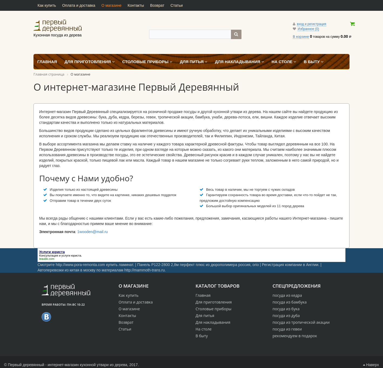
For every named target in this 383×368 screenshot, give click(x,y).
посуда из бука (286, 308)
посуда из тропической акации (301, 322)
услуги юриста (71, 255)
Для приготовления (214, 302)
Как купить (47, 5)
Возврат (157, 5)
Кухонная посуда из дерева (57, 25)
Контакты (136, 5)
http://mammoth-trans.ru (144, 270)
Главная (203, 295)
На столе (203, 329)
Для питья (205, 315)
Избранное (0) (308, 29)
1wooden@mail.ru (92, 232)
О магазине (111, 5)
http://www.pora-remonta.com (80, 265)
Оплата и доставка (78, 5)
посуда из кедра (287, 295)
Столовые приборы (213, 308)
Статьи (176, 5)
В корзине (301, 37)
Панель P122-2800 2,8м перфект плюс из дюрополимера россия (193, 265)
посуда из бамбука (290, 302)
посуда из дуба (286, 315)
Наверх (371, 365)
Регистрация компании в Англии (290, 265)
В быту (202, 335)
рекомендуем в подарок (295, 335)
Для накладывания (213, 322)
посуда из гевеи (287, 329)
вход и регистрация (311, 24)
